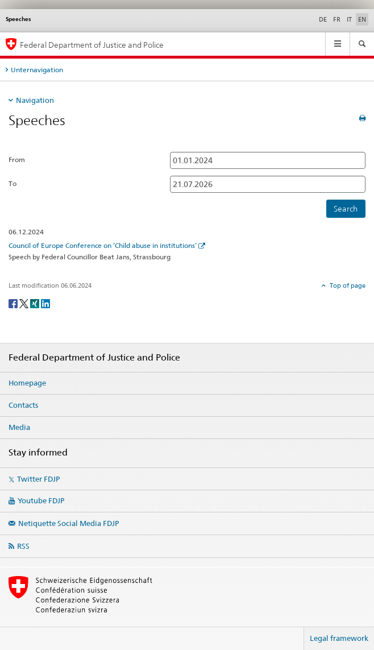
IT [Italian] (349, 19)
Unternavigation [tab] (37, 69)
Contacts (23, 404)
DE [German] (323, 19)
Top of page (346, 285)
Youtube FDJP (41, 500)
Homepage (27, 382)
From (17, 159)
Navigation (35, 100)
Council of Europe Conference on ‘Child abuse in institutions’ (103, 245)
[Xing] (35, 303)
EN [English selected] (362, 19)
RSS (23, 545)
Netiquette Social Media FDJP (68, 523)
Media (19, 427)
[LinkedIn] (45, 303)
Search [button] (346, 208)
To (12, 183)
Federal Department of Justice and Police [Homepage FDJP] (92, 44)
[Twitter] (24, 303)
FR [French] (336, 19)
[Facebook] (14, 303)
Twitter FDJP (38, 478)
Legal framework (339, 638)
